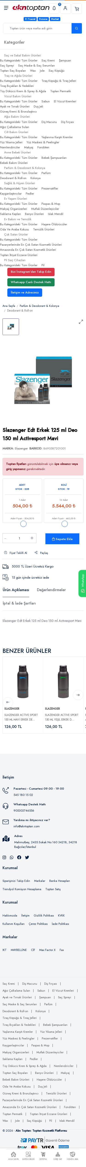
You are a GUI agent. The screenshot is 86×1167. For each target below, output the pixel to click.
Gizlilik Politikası (44, 915)
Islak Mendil (55, 214)
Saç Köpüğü (56, 70)
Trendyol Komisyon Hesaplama (22, 889)
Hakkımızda (10, 915)
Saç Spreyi (7, 65)
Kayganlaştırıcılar (11, 193)
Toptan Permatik (60, 91)
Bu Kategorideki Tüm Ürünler (18, 60)
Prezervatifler (50, 188)
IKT (5, 950)
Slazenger (21, 448)
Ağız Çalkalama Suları (14, 127)
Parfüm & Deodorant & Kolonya (39, 306)
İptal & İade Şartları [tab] (19, 603)
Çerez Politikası (38, 924)
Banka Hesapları (59, 881)
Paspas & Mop (51, 204)
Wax (33, 70)
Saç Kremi (48, 60)
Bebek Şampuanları (54, 158)
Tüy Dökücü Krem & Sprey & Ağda (23, 91)
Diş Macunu (49, 122)
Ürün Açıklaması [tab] (16, 590)
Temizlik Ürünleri (43, 229)
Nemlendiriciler (10, 147)
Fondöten (43, 147)
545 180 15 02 (23, 795)
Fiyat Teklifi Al (15, 553)
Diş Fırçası (67, 122)
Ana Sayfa (9, 306)
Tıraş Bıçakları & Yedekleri (17, 86)
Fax (62, 950)
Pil (43, 265)
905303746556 (24, 810)
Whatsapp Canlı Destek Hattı (31, 282)
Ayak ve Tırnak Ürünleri (15, 106)
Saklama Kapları (10, 214)
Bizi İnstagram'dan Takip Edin (31, 271)
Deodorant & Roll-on (13, 178)
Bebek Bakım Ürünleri (14, 163)
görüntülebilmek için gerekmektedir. (42, 466)
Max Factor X (47, 950)
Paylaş (41, 553)
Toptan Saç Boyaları (13, 70)
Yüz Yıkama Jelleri (11, 142)
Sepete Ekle (62, 539)
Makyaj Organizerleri (13, 209)
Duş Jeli (38, 106)
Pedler (30, 193)
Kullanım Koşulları (14, 924)
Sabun (46, 101)
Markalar (39, 881)
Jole (42, 70)
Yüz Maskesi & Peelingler (43, 142)
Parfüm (46, 173)
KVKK (61, 915)
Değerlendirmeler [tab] (51, 590)
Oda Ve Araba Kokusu (14, 229)
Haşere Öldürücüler (54, 224)
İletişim (25, 915)
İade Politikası (60, 924)
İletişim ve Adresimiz (25, 292)
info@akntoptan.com (27, 826)
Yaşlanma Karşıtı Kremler (57, 137)
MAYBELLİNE (19, 950)
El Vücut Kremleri (65, 101)
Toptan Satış (53, 889)
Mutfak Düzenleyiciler (45, 209)
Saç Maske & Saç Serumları (36, 65)
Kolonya (36, 178)
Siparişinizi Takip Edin (16, 881)
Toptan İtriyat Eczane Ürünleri (18, 255)
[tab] (11, 326)
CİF (33, 950)
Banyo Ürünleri (34, 214)
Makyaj (28, 147)
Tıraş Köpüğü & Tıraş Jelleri (59, 81)
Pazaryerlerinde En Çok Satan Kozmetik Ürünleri (31, 244)
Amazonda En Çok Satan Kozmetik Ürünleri (28, 249)
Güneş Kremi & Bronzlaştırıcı (18, 111)
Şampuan (65, 60)
